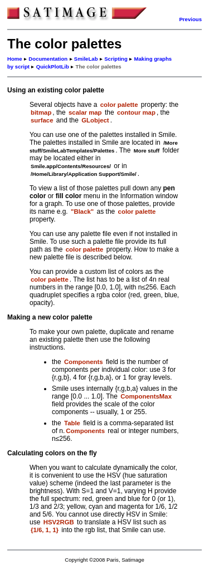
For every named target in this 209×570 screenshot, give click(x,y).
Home (14, 59)
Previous (190, 19)
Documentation (47, 59)
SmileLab (86, 59)
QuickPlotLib (52, 66)
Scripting (116, 59)
